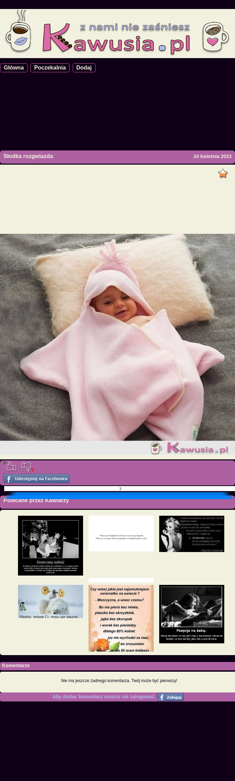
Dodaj (84, 68)
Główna (14, 68)
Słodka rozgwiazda (28, 156)
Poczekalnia (50, 68)
